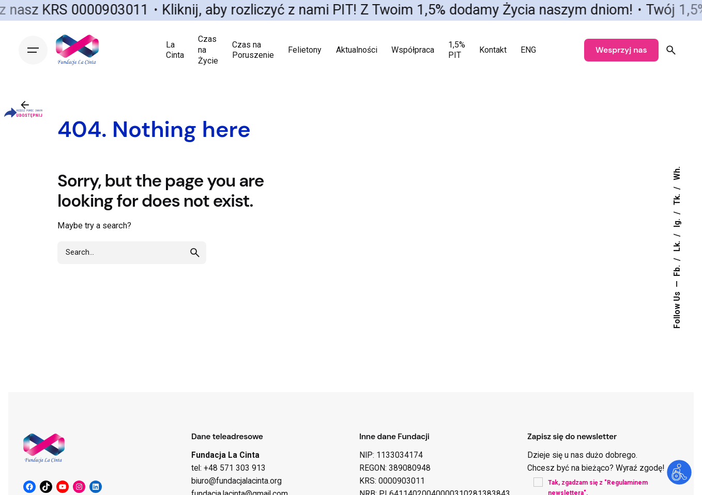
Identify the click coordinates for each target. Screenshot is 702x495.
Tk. (677, 198)
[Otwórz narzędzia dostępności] (679, 472)
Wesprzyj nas (621, 50)
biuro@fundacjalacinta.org (236, 481)
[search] (195, 262)
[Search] (671, 50)
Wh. (677, 173)
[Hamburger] (33, 50)
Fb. (677, 269)
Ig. (677, 221)
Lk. (677, 245)
